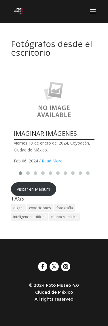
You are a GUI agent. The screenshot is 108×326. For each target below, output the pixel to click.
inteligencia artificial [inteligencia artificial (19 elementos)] (29, 216)
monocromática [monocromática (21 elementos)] (64, 216)
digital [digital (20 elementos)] (18, 207)
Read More (52, 161)
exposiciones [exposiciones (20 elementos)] (40, 207)
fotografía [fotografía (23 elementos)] (64, 207)
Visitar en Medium (33, 189)
